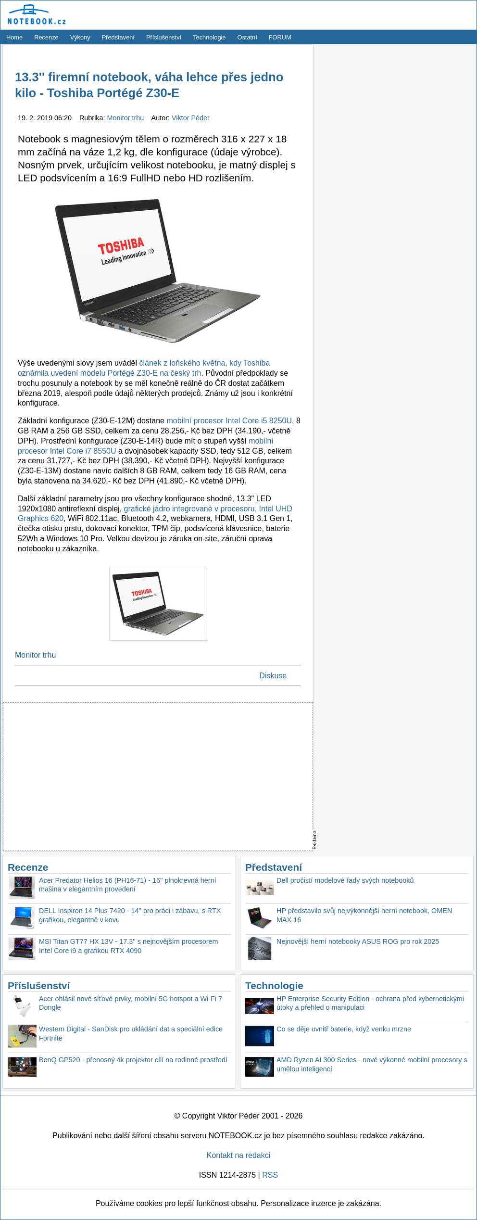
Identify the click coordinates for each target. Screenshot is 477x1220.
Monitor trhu (126, 118)
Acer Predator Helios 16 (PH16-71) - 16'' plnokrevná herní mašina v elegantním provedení (127, 885)
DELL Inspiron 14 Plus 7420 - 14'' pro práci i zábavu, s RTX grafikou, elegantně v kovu (130, 915)
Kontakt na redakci (239, 1155)
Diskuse (273, 676)
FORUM (280, 37)
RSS (270, 1175)
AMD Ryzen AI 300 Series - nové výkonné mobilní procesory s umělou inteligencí (371, 1064)
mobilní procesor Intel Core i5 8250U (229, 421)
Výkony (80, 37)
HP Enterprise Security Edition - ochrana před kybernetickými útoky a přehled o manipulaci (370, 1003)
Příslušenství (163, 37)
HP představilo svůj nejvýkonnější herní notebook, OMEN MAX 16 (364, 915)
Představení (118, 37)
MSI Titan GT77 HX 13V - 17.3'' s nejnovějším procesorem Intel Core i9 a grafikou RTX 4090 (128, 946)
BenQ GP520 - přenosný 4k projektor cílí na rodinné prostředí (133, 1060)
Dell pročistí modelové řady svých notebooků (345, 880)
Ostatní (247, 37)
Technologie (209, 37)
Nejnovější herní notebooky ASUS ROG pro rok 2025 (357, 941)
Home (14, 37)
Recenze (46, 37)
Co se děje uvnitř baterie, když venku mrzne (343, 1029)
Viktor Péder (191, 118)
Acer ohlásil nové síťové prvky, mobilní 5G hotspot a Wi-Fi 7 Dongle (130, 1003)
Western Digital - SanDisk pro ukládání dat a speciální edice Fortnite (131, 1033)
